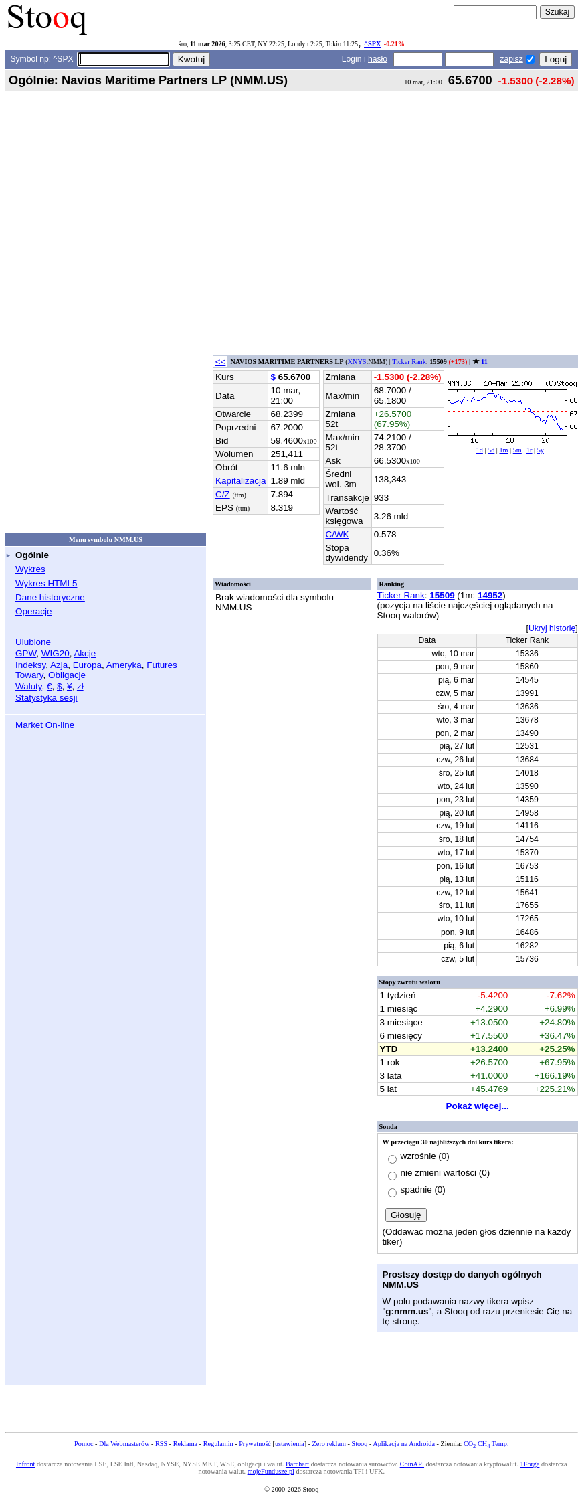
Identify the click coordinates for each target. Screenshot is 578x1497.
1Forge (530, 1464)
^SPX (372, 44)
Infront (25, 1464)
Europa (87, 665)
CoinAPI (412, 1464)
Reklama (185, 1443)
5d (491, 450)
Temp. (500, 1443)
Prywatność (255, 1443)
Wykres (30, 569)
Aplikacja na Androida (404, 1443)
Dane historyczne (50, 597)
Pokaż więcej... (477, 1106)
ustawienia (289, 1443)
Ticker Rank (409, 361)
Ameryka (124, 665)
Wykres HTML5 (46, 583)
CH (484, 1443)
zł (80, 686)
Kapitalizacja (240, 481)
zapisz (511, 59)
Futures (162, 665)
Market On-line (44, 725)
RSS (161, 1443)
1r (529, 450)
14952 (490, 595)
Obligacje (67, 675)
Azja (59, 665)
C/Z (222, 494)
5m (517, 450)
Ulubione (33, 642)
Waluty (28, 686)
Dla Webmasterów (124, 1443)
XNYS (357, 361)
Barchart (297, 1464)
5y (540, 450)
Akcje (85, 653)
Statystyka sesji (46, 698)
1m (503, 450)
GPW (25, 653)
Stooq (359, 1443)
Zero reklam (329, 1443)
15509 (441, 595)
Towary (29, 675)
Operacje (33, 611)
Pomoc (83, 1443)
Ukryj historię (551, 628)
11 (484, 361)
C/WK (337, 534)
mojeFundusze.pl (271, 1471)
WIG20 (55, 653)
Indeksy (30, 665)
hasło (377, 59)
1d (479, 450)
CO (470, 1443)
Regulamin (218, 1443)
